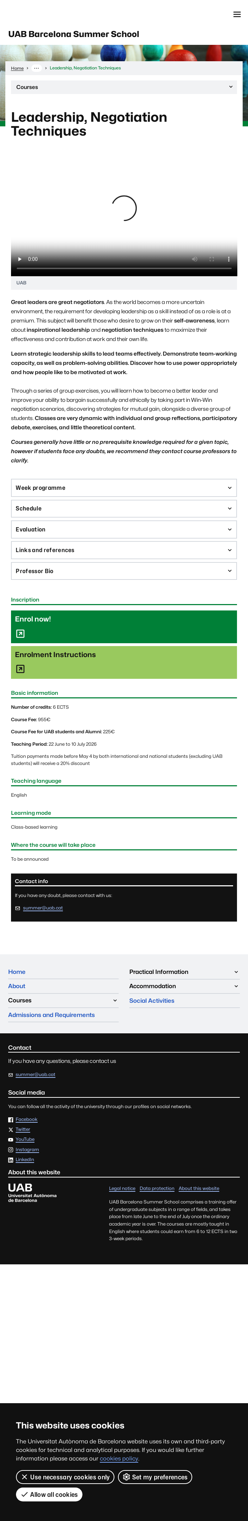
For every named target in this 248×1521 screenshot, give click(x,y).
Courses (125, 89)
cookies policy (119, 1458)
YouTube (25, 1141)
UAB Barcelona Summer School (74, 34)
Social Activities (151, 1001)
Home (17, 972)
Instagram (27, 1151)
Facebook (27, 1120)
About (16, 986)
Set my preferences (155, 1477)
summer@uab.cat (43, 908)
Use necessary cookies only (65, 1477)
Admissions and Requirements (51, 1015)
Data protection (157, 1189)
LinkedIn (25, 1161)
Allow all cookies (49, 1494)
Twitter (23, 1131)
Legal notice (122, 1189)
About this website (199, 1189)
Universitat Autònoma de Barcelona (40, 14)
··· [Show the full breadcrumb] (36, 68)
